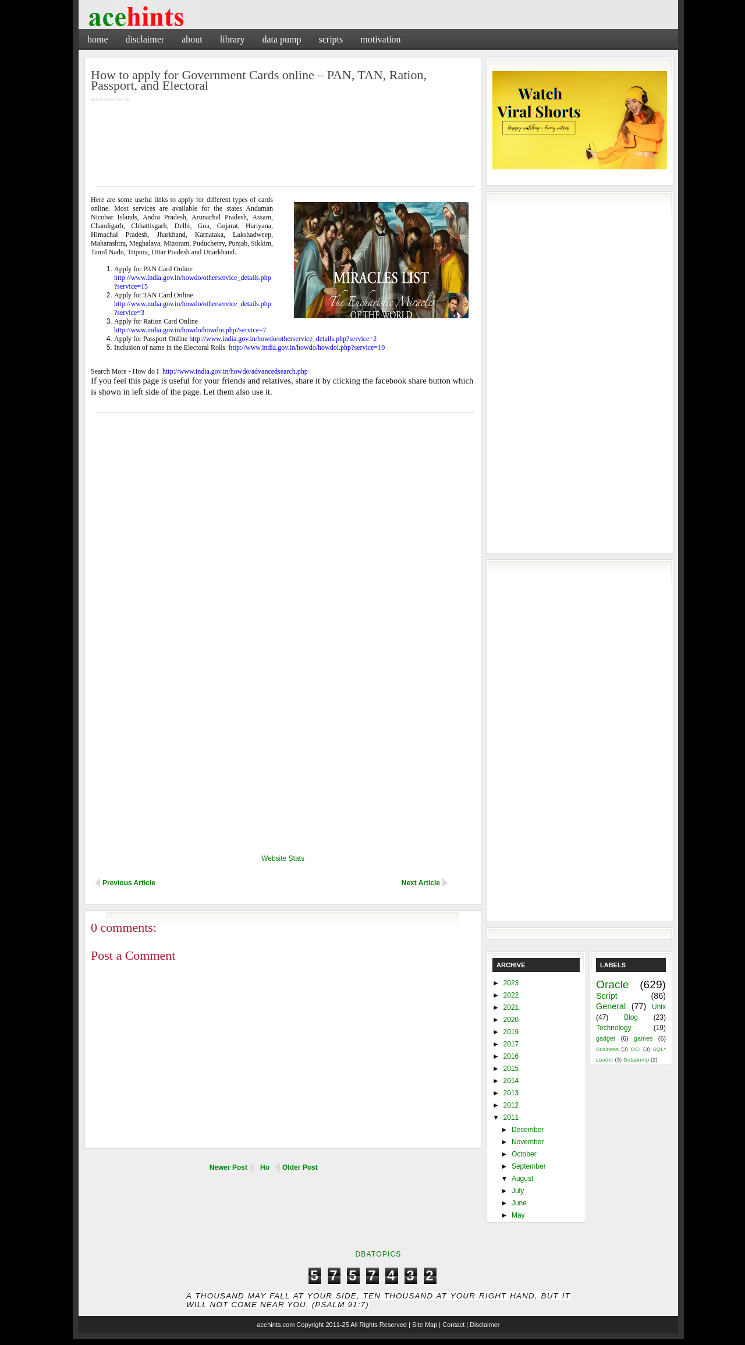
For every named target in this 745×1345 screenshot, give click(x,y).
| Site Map (423, 1324)
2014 (511, 1081)
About (192, 39)
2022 (511, 995)
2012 (511, 1105)
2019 (511, 1032)
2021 (511, 1007)
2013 (511, 1093)
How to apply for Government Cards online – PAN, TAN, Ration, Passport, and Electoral (259, 80)
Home (97, 39)
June (519, 1203)
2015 (511, 1068)
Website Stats (282, 858)
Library (232, 39)
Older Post (300, 1167)
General (611, 1006)
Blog (631, 1017)
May (518, 1215)
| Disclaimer (482, 1324)
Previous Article (128, 883)
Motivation (380, 39)
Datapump (636, 1059)
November (528, 1142)
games (643, 1038)
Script (607, 995)
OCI (635, 1049)
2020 (511, 1020)
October (524, 1154)
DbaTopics (378, 1254)
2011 (511, 1117)
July (518, 1191)
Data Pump (281, 39)
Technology (614, 1028)
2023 (511, 983)
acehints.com (276, 1324)
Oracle (612, 984)
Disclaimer (145, 39)
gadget (605, 1038)
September (529, 1166)
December (528, 1130)
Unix (659, 1007)
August (522, 1178)
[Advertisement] (541, 37)
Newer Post (228, 1167)
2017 (511, 1044)
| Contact (451, 1324)
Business (607, 1049)
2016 (511, 1056)
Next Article (421, 883)
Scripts (330, 39)
